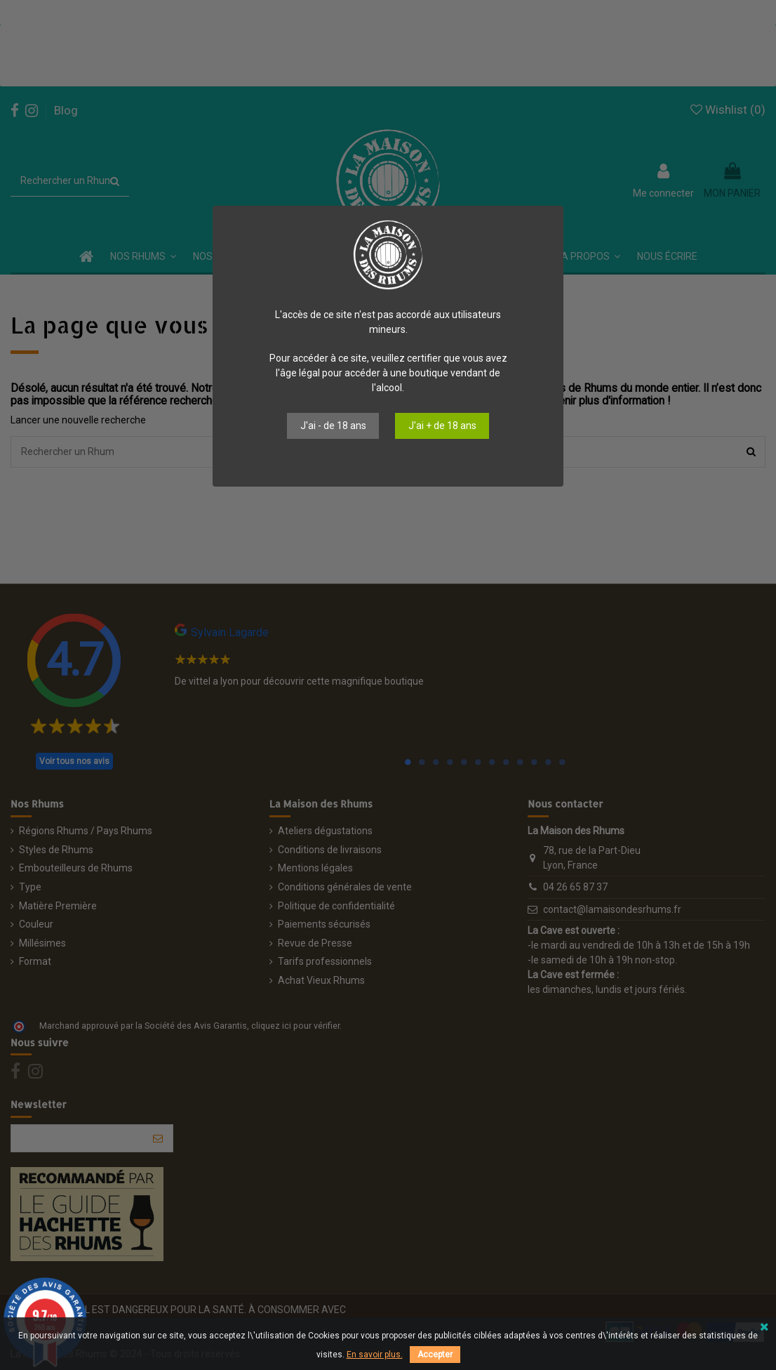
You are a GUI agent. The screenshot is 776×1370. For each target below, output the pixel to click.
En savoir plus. (375, 1354)
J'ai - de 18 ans (333, 425)
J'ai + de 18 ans (442, 425)
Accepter (435, 1354)
